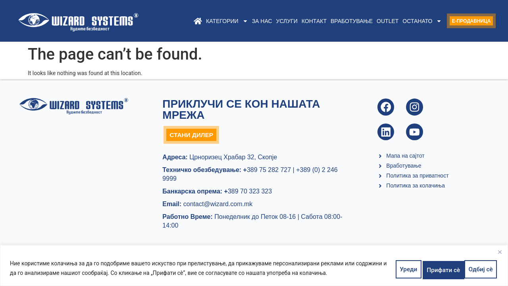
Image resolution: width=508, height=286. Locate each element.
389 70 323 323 (248, 193)
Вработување (336, 21)
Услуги (271, 21)
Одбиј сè (433, 269)
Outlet (372, 21)
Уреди (399, 269)
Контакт (298, 21)
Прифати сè (475, 269)
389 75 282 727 (266, 171)
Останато (407, 21)
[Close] (499, 255)
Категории (212, 21)
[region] (254, 267)
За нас (247, 21)
